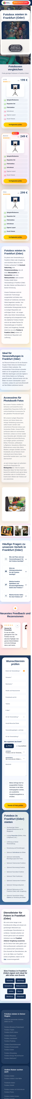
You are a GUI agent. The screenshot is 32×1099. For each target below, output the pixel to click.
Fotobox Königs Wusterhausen (14, 1056)
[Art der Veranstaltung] (15, 716)
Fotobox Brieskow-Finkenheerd (14, 1027)
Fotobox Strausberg (10, 1053)
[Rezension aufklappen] (23, 625)
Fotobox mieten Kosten (11, 1096)
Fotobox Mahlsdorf (10, 1058)
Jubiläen (11, 991)
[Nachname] (15, 684)
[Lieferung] (15, 752)
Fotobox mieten (9, 1076)
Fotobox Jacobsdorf (10, 1038)
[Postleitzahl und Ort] (15, 697)
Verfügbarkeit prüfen (15, 124)
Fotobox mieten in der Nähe (13, 1078)
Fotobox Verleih (9, 1085)
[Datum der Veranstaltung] (15, 671)
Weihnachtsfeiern (21, 986)
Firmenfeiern (20, 996)
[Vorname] (15, 677)
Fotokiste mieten (9, 1083)
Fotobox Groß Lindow (11, 1032)
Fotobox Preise (9, 1092)
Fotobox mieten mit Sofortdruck (14, 1089)
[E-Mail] (15, 710)
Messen (19, 991)
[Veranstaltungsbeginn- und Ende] (15, 730)
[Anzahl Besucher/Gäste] (15, 723)
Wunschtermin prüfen (21, 2)
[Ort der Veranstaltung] (15, 736)
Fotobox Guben (9, 1049)
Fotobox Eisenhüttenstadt (12, 1044)
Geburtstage (20, 980)
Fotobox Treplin (9, 1030)
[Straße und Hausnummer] (15, 690)
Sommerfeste (8, 986)
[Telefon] (15, 704)
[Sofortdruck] (15, 758)
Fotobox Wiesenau (10, 1036)
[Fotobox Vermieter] (6, 2)
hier (5, 959)
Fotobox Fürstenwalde (11, 1047)
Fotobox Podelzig (9, 1041)
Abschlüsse (9, 996)
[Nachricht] (15, 769)
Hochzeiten (10, 980)
